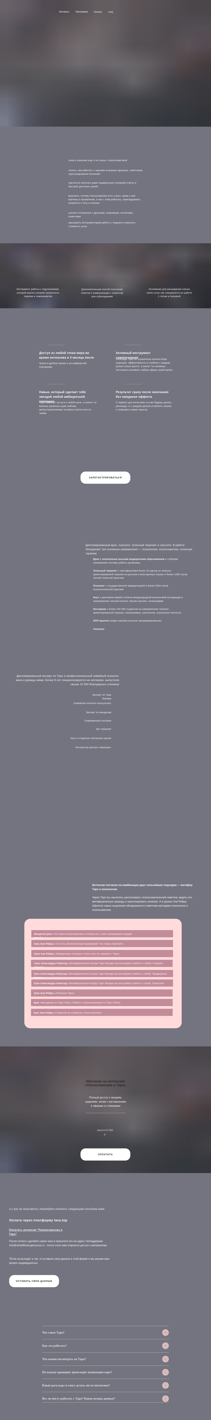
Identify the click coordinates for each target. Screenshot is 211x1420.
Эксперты (64, 11)
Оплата (98, 11)
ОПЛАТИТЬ (105, 1154)
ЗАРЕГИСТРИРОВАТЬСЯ (105, 477)
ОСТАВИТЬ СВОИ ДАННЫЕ (34, 1281)
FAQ (110, 12)
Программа (82, 11)
